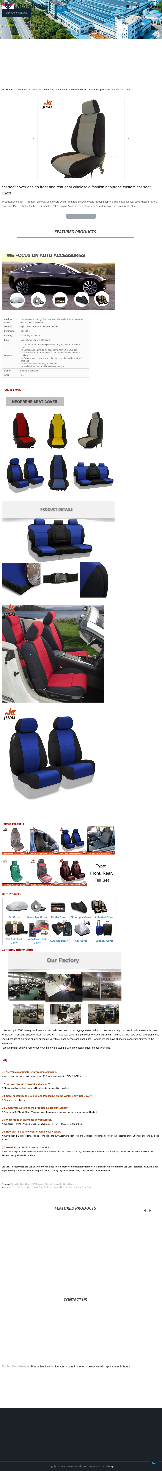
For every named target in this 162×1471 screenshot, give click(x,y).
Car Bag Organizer (59, 1170)
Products (22, 89)
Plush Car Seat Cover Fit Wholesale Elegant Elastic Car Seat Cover (42, 1184)
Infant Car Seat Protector (129, 1167)
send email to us (81, 216)
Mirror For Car (109, 1167)
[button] (127, 7)
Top (154, 1462)
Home (9, 89)
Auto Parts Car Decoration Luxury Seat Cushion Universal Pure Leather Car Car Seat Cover (49, 1187)
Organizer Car (36, 1167)
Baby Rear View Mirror (90, 1167)
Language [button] (151, 6)
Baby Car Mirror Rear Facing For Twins (29, 1170)
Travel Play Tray (77, 1170)
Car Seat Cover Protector (98, 1170)
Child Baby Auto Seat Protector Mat (61, 1167)
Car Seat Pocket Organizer (15, 1167)
